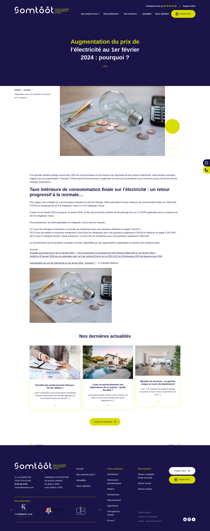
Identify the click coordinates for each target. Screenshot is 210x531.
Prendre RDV (183, 13)
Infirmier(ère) (112, 474)
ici (96, 243)
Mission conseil (144, 483)
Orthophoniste (113, 494)
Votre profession (111, 14)
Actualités (147, 14)
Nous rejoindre (162, 14)
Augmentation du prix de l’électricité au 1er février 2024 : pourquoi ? (62, 263)
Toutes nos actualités (105, 422)
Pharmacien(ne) (114, 500)
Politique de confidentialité (147, 517)
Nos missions (131, 14)
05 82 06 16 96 (170, 6)
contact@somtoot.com (24, 487)
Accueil (18, 90)
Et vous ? (111, 520)
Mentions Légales (144, 512)
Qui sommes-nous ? (90, 14)
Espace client (189, 6)
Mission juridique (145, 489)
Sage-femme (112, 506)
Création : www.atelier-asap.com (150, 521)
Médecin (110, 489)
